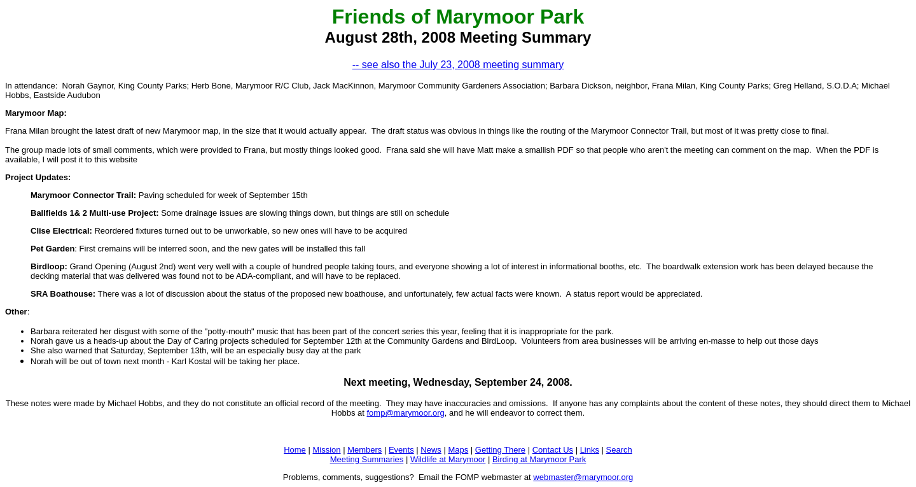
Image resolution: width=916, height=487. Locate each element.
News (430, 450)
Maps (458, 450)
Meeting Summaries (367, 459)
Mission (326, 450)
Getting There (500, 450)
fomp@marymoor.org (405, 413)
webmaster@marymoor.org (583, 477)
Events (401, 450)
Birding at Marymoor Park (539, 459)
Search (619, 450)
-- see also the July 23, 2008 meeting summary (458, 64)
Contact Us (552, 450)
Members (364, 450)
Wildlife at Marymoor (447, 459)
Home (295, 450)
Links (589, 450)
